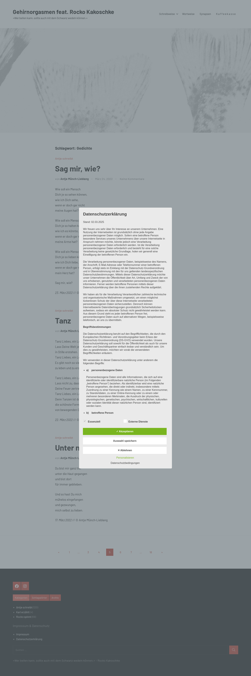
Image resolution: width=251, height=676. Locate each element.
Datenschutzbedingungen (125, 463)
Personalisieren (125, 457)
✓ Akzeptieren (125, 431)
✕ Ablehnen (125, 450)
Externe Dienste (136, 421)
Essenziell (91, 421)
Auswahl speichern (125, 441)
